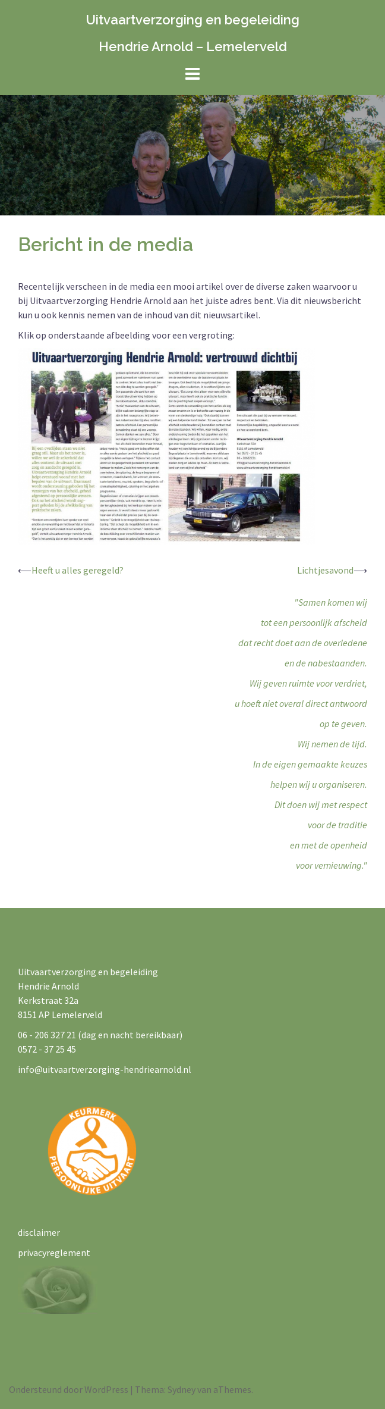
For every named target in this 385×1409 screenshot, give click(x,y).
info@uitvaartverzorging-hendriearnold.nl (104, 1069)
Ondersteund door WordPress (68, 1389)
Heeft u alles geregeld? (77, 570)
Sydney (181, 1389)
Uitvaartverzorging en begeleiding (192, 19)
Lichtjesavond (325, 570)
